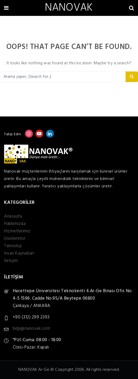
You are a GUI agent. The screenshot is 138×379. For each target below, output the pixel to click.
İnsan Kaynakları (19, 253)
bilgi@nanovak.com (31, 328)
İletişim (11, 260)
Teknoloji (13, 246)
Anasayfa (13, 216)
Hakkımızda (14, 223)
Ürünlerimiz (14, 238)
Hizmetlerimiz (17, 231)
